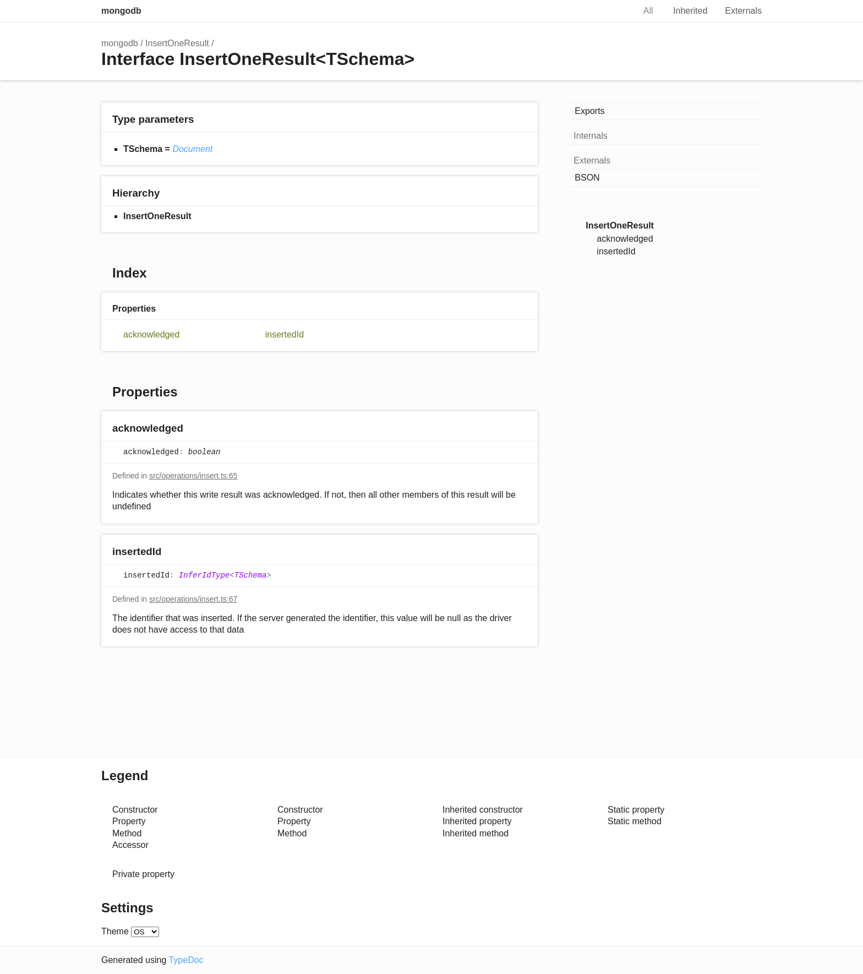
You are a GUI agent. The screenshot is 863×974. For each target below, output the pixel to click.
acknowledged (151, 334)
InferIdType (204, 575)
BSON (587, 177)
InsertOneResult (177, 43)
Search (615, 11)
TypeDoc (185, 960)
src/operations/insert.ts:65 (193, 475)
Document (192, 149)
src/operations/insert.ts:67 (193, 599)
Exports (589, 111)
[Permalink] (194, 429)
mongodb (121, 10)
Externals (743, 10)
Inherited (690, 10)
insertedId (284, 334)
